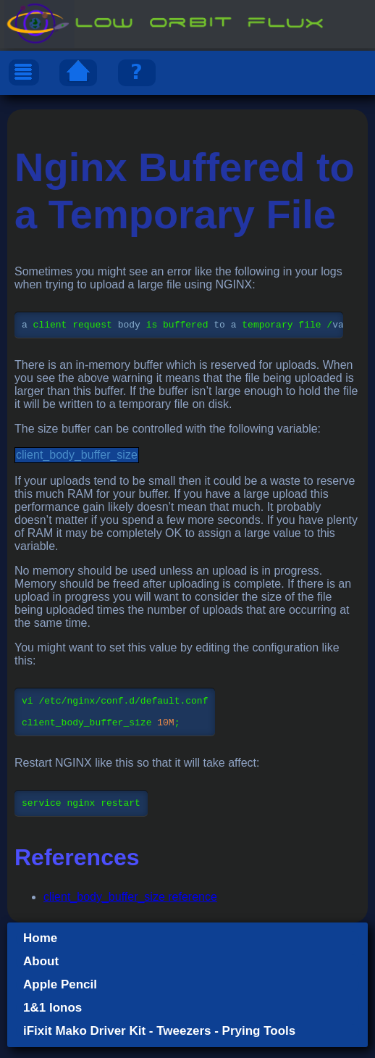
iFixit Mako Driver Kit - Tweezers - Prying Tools (159, 1042)
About (41, 972)
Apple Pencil (60, 995)
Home (40, 949)
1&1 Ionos (52, 1018)
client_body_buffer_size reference (130, 907)
